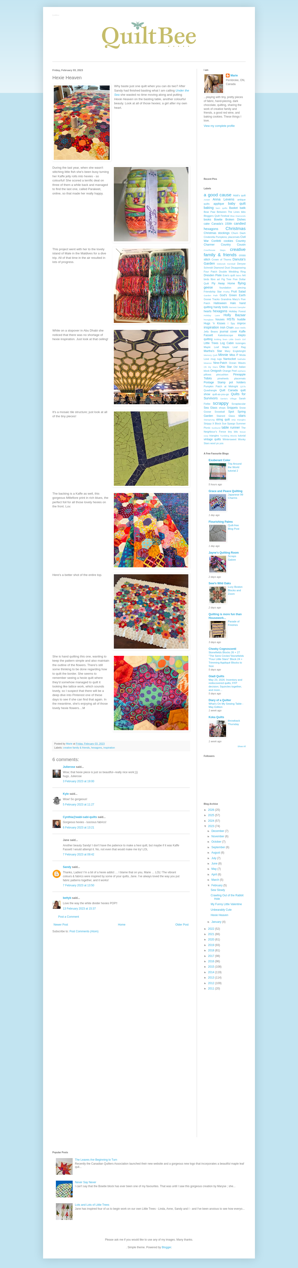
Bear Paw (209, 211)
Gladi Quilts (216, 676)
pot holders (237, 382)
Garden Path (211, 295)
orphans (241, 371)
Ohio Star (225, 366)
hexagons (96, 747)
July (214, 858)
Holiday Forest (237, 311)
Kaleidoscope (225, 335)
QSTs (243, 386)
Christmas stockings (217, 233)
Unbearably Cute (221, 909)
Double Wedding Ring (232, 271)
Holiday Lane (212, 315)
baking (208, 208)
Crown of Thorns (221, 259)
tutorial (242, 435)
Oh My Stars (211, 367)
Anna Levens (223, 199)
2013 (211, 977)
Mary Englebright (235, 351)
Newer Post (61, 924)
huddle (241, 319)
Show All (241, 746)
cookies (228, 241)
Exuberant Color (219, 460)
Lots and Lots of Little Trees (92, 1204)
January (216, 921)
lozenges (241, 343)
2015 (211, 966)
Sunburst (216, 428)
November (218, 836)
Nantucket (229, 359)
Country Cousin (233, 244)
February (217, 885)
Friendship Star (213, 291)
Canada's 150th (221, 223)
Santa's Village (228, 398)
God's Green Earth (233, 295)
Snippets (232, 407)
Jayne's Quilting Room (224, 552)
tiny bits (233, 431)
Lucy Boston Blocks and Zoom (235, 590)
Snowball (220, 411)
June (214, 863)
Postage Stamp (215, 382)
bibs (243, 211)
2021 (211, 934)
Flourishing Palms (221, 521)
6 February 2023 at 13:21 (78, 827)
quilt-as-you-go (220, 394)
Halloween (220, 303)
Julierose (69, 767)
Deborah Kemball (226, 264)
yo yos (219, 443)
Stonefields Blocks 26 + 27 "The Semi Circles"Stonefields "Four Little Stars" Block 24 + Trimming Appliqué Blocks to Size (226, 659)
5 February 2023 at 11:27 (78, 804)
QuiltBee (56, 15)
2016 (211, 961)
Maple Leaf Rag (234, 347)
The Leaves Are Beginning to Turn (96, 1159)
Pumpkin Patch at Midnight (221, 386)
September (218, 847)
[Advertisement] (225, 152)
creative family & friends (76, 747)
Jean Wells (240, 327)
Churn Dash (238, 233)
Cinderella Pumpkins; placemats (222, 237)
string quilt (223, 419)
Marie (234, 75)
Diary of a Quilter (220, 700)
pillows (207, 374)
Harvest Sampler (237, 307)
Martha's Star (213, 351)
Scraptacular (238, 403)
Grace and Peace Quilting (225, 491)
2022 (211, 928)
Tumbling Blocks (228, 435)
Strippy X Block (212, 423)
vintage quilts (212, 439)
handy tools (220, 307)
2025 (211, 815)
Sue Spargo (228, 423)
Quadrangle (210, 390)
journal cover (228, 331)
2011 (211, 988)
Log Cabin (227, 343)
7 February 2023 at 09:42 (78, 854)
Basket (233, 208)
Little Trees (211, 343)
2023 (211, 826)
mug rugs (216, 359)
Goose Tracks (212, 299)
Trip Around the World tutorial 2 (234, 467)
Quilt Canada (229, 390)
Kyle (66, 793)
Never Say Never (85, 1182)
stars (242, 415)
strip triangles (238, 419)
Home (121, 924)
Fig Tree (226, 279)
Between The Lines (228, 211)
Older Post (182, 924)
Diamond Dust (222, 267)
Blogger (166, 1247)
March (215, 879)
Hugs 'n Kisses (214, 323)
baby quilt (237, 203)
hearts (207, 311)
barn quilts (221, 208)
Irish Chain (227, 327)
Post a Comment (68, 916)
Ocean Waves (237, 362)
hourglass (208, 319)
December (218, 831)
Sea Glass (210, 407)
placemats (240, 378)
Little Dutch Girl (237, 339)
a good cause (217, 194)
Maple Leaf (211, 347)
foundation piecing (233, 287)
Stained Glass (226, 415)
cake (207, 223)
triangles (214, 435)
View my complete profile (219, 126)
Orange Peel (230, 370)
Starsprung (209, 419)
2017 (211, 956)
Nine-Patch (220, 363)
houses (220, 319)
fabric (238, 275)
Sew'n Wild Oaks (220, 583)
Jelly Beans (211, 331)
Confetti (216, 241)
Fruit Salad (238, 291)
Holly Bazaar (235, 315)
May (214, 869)
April (214, 874)
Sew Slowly (218, 890)
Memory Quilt (210, 355)
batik (243, 208)
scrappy (220, 403)
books (207, 219)
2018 (211, 950)
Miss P (234, 355)
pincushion (222, 374)
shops (222, 407)
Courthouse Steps (214, 250)
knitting (217, 339)
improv (241, 323)
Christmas (236, 228)
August (216, 852)
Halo (233, 303)
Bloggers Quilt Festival (216, 215)
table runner (231, 427)
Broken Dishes (235, 219)
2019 (211, 945)
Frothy (226, 291)
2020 (211, 939)
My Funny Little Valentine (226, 904)
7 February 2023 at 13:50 (78, 885)
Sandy (67, 867)
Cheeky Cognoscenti (222, 648)
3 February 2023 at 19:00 (78, 781)
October (216, 841)
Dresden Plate (213, 275)
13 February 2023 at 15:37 (79, 908)
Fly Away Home (223, 283)
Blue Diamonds (238, 216)
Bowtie (218, 219)
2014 (211, 972)
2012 (211, 983)
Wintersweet (229, 439)
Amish (207, 199)
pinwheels (223, 378)
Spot (231, 411)
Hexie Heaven (219, 915)
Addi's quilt (239, 195)
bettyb (67, 898)
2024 (211, 820)
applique (218, 203)
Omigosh (216, 370)
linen (225, 339)
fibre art (215, 279)
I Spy (231, 323)
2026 (211, 809)
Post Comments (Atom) (83, 931)
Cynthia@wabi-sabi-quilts (80, 817)
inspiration (109, 747)
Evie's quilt (229, 275)
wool (212, 443)
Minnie (223, 355)
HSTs (231, 319)
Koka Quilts (216, 717)
